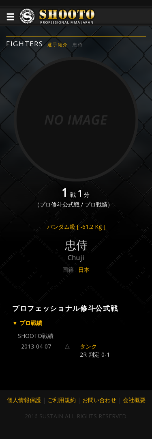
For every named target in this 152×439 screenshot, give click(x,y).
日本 (84, 269)
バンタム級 (76, 226)
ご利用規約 (61, 400)
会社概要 (134, 400)
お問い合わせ (99, 400)
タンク (88, 346)
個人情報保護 (24, 400)
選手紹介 (57, 44)
